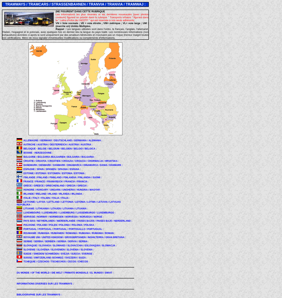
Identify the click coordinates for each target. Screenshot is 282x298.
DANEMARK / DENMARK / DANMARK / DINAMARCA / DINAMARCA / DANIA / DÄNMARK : (73, 165)
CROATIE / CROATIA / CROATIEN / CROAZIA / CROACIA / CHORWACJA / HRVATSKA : (71, 161)
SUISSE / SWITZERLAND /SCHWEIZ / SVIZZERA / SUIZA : (55, 257)
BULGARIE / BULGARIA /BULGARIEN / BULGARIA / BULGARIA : (59, 157)
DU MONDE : (65, 272)
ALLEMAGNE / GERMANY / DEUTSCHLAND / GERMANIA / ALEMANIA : (62, 140)
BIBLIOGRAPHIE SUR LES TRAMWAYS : (39, 294)
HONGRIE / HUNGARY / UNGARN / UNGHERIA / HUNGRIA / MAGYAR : (62, 189)
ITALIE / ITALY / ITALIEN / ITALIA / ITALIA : (47, 198)
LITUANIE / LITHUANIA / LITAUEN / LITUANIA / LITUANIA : (56, 208)
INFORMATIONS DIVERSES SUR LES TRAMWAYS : (45, 283)
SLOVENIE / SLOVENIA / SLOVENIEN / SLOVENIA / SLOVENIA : (59, 249)
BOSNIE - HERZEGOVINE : (38, 152)
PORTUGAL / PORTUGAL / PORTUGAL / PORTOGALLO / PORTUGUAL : (64, 229)
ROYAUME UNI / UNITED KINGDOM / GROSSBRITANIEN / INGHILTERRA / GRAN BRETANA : (75, 237)
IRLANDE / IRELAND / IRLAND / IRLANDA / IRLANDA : (53, 194)
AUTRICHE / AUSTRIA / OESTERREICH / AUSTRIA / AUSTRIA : (57, 144)
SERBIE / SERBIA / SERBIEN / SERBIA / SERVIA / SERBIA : (56, 241)
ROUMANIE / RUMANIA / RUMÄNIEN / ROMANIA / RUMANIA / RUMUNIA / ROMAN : (69, 233)
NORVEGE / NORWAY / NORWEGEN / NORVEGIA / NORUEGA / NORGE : (64, 216)
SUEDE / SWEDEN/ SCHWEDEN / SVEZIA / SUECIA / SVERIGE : (59, 253)
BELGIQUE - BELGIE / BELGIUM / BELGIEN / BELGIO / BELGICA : (60, 148)
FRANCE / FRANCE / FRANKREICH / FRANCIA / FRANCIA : (56, 181)
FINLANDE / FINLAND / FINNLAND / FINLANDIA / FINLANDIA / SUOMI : (63, 177)
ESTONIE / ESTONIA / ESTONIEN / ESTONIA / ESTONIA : (55, 173)
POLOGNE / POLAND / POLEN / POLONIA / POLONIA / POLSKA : (59, 225)
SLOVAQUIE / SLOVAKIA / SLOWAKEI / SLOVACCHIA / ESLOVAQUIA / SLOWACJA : (70, 245)
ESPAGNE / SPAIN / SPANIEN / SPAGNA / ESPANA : (52, 169)
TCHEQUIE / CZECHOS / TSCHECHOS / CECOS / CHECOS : (56, 261)
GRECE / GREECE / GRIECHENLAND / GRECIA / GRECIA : (56, 185)
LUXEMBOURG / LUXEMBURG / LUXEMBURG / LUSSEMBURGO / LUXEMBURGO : (70, 212)
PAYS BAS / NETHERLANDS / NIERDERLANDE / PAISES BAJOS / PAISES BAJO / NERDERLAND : (78, 221)
